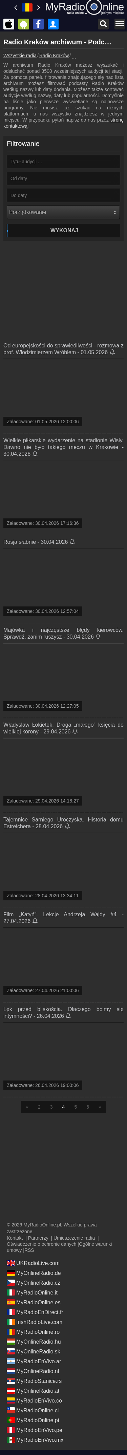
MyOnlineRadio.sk (33, 1351)
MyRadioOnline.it (32, 1292)
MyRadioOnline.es (34, 1302)
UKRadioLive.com (33, 1263)
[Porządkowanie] (63, 212)
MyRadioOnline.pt (33, 1420)
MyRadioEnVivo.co (34, 1400)
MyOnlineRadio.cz (33, 1283)
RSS (29, 1250)
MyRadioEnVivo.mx (35, 1440)
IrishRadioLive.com (34, 1322)
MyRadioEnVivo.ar (34, 1361)
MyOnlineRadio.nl (33, 1371)
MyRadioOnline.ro (33, 1332)
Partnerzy (38, 1238)
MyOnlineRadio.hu (34, 1342)
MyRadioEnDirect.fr (35, 1312)
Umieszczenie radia (74, 1238)
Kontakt (15, 1238)
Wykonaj (64, 230)
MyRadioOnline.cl (33, 1410)
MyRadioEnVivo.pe (34, 1430)
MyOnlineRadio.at (33, 1391)
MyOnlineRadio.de (34, 1273)
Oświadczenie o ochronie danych (41, 1244)
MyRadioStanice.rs (34, 1381)
